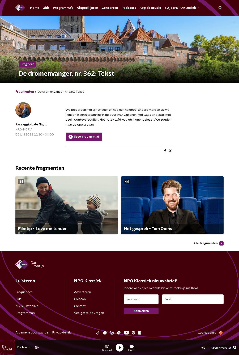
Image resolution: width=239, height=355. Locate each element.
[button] (106, 347)
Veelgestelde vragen (89, 313)
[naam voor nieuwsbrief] (141, 299)
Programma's (63, 8)
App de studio (150, 8)
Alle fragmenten (208, 243)
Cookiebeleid (207, 332)
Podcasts (129, 8)
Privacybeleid (62, 332)
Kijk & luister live (26, 306)
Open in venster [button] (223, 347)
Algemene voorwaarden (32, 332)
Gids (46, 8)
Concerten (110, 8)
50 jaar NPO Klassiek (182, 8)
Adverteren (82, 292)
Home (34, 8)
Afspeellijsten (87, 8)
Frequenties (23, 292)
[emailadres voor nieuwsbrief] (193, 299)
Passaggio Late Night (31, 124)
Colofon (80, 299)
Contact (80, 306)
